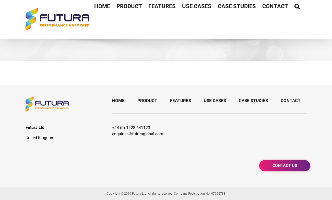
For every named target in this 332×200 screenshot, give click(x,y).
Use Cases (215, 100)
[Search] (297, 6)
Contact (291, 100)
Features (180, 100)
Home (118, 100)
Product (147, 100)
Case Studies (253, 100)
